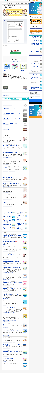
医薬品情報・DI (5, 272)
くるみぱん (7, 268)
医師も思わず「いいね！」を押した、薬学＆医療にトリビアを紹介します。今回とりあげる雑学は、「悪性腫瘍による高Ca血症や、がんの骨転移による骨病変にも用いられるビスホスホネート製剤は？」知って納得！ (12, 347)
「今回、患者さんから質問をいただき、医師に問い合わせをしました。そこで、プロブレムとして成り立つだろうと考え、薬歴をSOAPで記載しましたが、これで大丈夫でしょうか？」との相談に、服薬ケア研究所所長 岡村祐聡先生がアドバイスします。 (12, 290)
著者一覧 (13, 3)
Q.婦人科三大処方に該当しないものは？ (9, 241)
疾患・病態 (11, 272)
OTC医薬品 (8, 279)
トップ (4, 3)
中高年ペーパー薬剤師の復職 (7, 294)
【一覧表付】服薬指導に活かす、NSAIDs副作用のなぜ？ (11, 267)
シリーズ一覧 (10, 3)
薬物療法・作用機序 (10, 312)
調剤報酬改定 (8, 320)
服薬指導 (26, 3)
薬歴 (28, 3)
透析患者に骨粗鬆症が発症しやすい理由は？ (9, 282)
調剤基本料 (4, 320)
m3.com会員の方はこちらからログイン (15, 61)
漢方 (3, 327)
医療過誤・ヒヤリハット (6, 95)
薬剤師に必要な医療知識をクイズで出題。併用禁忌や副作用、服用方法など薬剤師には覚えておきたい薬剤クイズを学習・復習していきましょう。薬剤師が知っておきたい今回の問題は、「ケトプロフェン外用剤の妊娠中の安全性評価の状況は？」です (12, 197)
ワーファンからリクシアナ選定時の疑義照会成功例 (10, 145)
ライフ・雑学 (4, 285)
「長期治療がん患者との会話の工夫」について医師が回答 (11, 330)
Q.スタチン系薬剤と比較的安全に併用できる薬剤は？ (11, 183)
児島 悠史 (19, 113)
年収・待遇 (4, 298)
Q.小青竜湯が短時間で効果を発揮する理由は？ (10, 324)
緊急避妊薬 (4, 279)
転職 (7, 298)
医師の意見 (4, 335)
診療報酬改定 (22, 3)
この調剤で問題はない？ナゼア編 (8, 123)
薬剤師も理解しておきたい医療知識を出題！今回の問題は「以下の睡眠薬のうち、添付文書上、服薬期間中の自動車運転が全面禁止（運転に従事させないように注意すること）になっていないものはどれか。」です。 (12, 303)
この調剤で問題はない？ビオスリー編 (8, 118)
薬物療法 (8, 335)
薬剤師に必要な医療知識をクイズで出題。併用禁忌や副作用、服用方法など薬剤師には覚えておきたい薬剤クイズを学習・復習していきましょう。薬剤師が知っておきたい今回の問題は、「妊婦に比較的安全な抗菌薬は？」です (12, 191)
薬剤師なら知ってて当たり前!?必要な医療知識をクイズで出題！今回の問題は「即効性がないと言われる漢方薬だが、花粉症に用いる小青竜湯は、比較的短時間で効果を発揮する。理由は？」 (12, 326)
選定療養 (16, 3)
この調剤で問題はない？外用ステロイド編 (9, 128)
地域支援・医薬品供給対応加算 (6, 321)
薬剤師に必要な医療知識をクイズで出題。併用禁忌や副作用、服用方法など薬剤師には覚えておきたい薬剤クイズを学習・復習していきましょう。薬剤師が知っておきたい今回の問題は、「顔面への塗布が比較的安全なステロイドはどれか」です (12, 179)
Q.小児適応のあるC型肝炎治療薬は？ (8, 358)
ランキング (7, 3)
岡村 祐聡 (20, 288)
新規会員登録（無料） (15, 59)
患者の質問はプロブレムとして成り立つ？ (9, 288)
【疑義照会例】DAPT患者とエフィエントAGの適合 (10, 167)
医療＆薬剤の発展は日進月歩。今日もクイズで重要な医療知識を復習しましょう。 (12, 185)
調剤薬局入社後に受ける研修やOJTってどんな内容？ (11, 351)
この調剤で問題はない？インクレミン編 (9, 108)
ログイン (41, 0)
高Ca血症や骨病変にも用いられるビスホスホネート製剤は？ (12, 344)
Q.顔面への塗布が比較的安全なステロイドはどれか (10, 177)
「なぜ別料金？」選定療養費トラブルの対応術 (10, 152)
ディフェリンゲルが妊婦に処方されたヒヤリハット (10, 254)
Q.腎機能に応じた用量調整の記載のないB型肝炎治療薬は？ (12, 261)
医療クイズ (19, 3)
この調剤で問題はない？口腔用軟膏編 (8, 113)
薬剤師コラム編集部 (18, 236)
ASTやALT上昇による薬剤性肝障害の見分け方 (10, 307)
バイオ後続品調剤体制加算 (13, 320)
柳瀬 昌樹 (7, 262)
